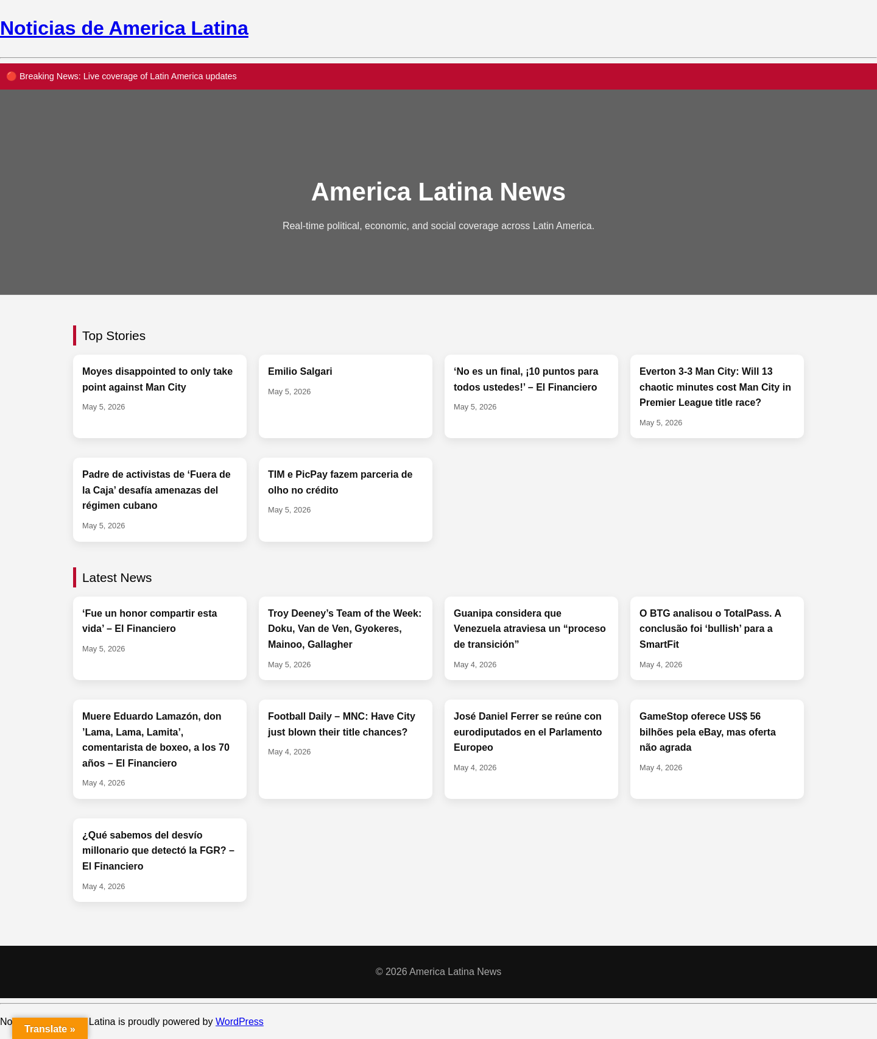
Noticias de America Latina (124, 28)
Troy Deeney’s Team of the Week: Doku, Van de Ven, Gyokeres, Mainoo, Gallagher (344, 629)
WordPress (240, 1021)
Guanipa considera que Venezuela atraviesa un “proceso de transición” (530, 629)
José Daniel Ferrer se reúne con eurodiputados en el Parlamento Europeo (528, 732)
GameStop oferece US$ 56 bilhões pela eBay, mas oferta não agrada (707, 732)
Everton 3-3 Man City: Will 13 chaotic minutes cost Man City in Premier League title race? (715, 387)
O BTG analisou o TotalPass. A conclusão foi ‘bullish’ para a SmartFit (710, 629)
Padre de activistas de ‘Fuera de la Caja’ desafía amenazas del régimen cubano (156, 490)
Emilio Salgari (300, 371)
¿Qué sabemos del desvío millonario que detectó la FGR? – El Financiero (158, 850)
